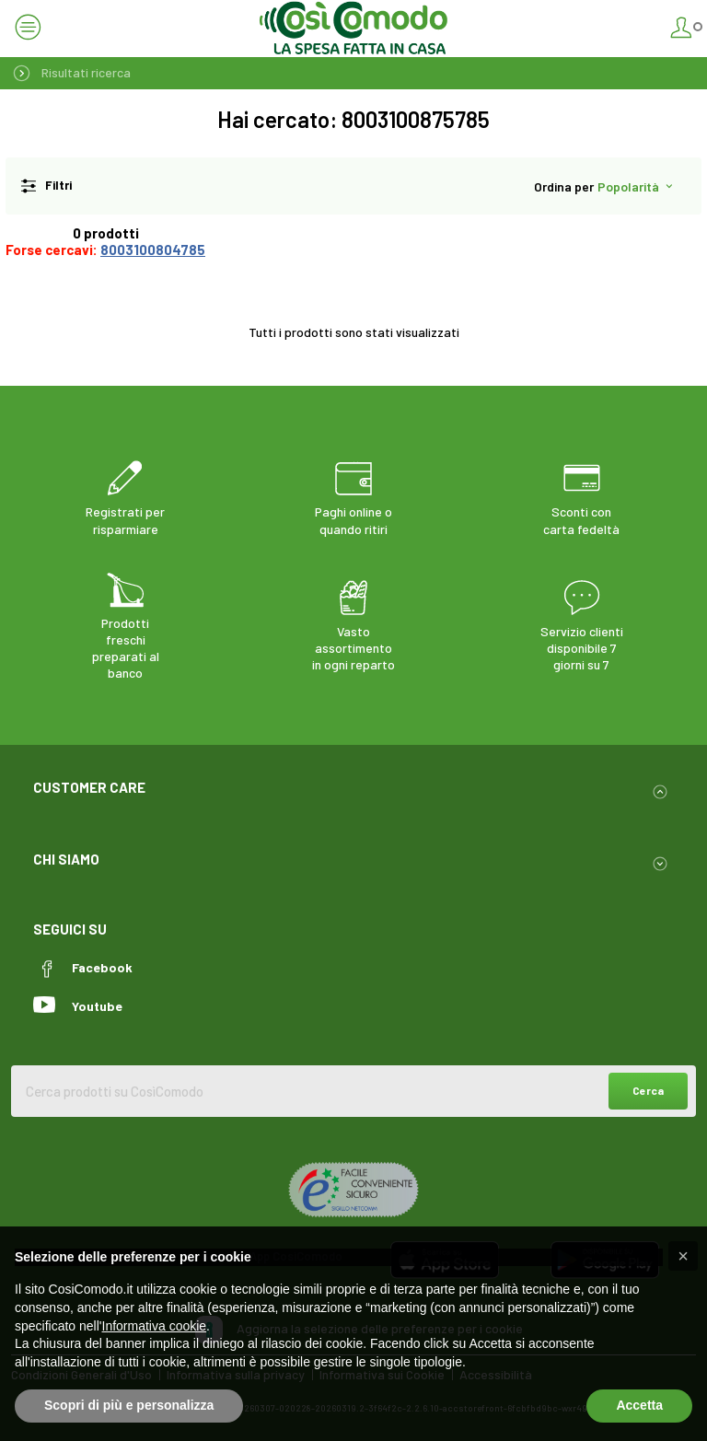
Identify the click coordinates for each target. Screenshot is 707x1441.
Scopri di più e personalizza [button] (129, 1405)
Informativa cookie (154, 1326)
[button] (683, 1256)
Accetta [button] (639, 1405)
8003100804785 (152, 249)
